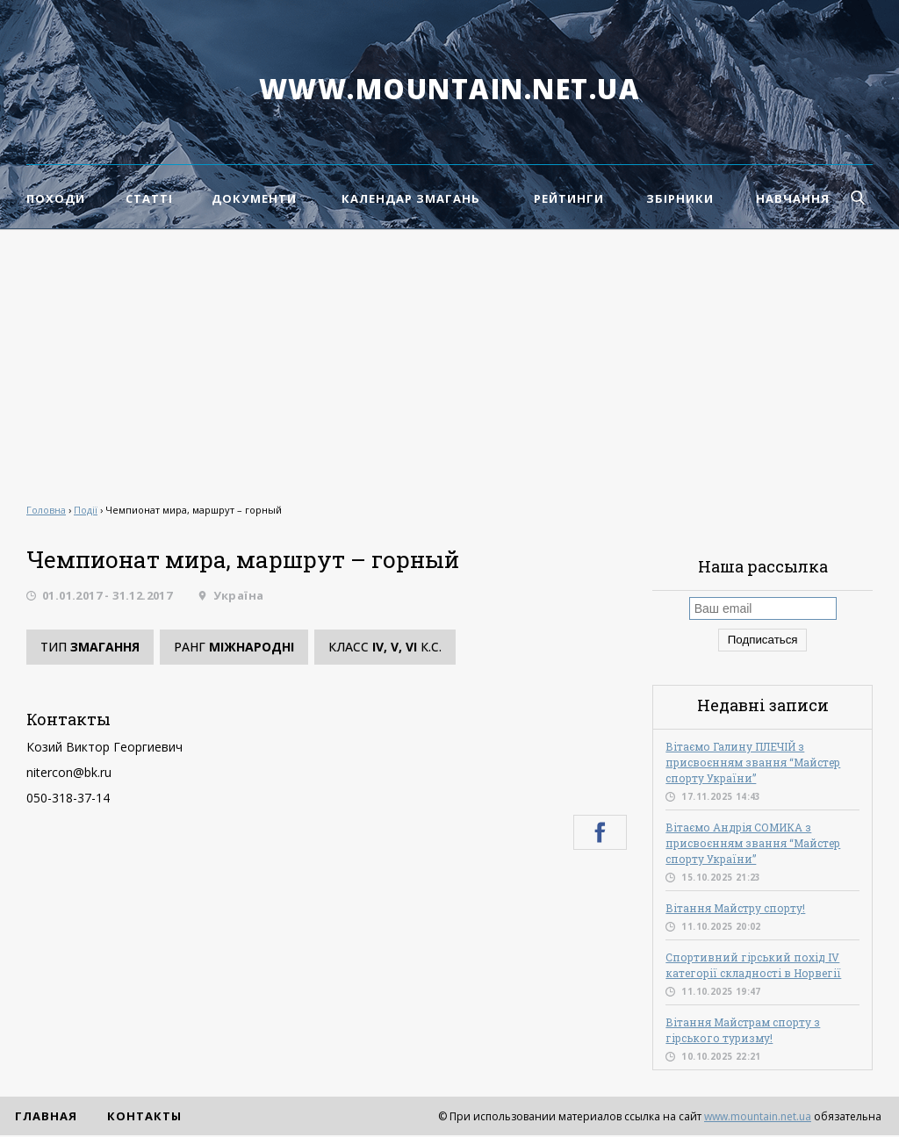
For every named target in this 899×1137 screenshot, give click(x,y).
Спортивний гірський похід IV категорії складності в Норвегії (753, 965)
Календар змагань (411, 198)
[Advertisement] (449, 362)
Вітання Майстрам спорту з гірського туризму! (742, 1030)
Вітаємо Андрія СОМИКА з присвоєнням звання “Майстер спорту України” (752, 843)
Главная (46, 1116)
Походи (55, 198)
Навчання (793, 198)
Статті (149, 198)
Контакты (144, 1116)
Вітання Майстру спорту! (735, 908)
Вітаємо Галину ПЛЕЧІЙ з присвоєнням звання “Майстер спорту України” (752, 762)
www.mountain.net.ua (450, 88)
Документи (254, 198)
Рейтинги (569, 198)
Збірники (680, 198)
